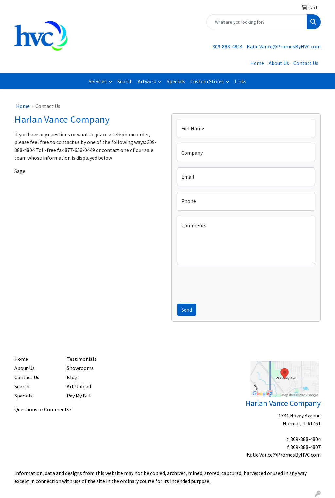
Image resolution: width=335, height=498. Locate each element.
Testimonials (82, 359)
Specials (176, 81)
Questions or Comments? (43, 409)
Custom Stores (207, 81)
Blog (72, 377)
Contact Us (305, 63)
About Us (279, 63)
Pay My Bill (79, 395)
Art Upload (79, 386)
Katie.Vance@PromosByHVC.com (284, 46)
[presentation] (226, 283)
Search (124, 81)
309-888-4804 (227, 46)
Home (257, 63)
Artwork (147, 81)
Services (98, 81)
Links (240, 81)
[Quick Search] (256, 21)
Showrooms (80, 368)
